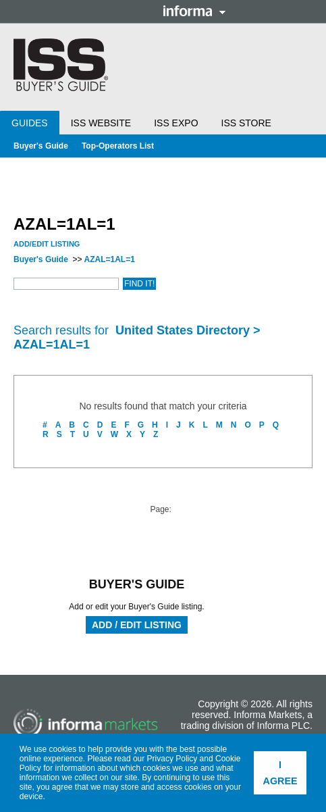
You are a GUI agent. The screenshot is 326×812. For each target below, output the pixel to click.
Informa (194, 10)
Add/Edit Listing (46, 244)
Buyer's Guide (40, 146)
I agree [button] (280, 772)
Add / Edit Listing (137, 624)
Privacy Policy (172, 758)
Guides (29, 123)
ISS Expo (176, 123)
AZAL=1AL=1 (109, 259)
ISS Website (101, 123)
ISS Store (246, 123)
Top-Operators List (118, 146)
